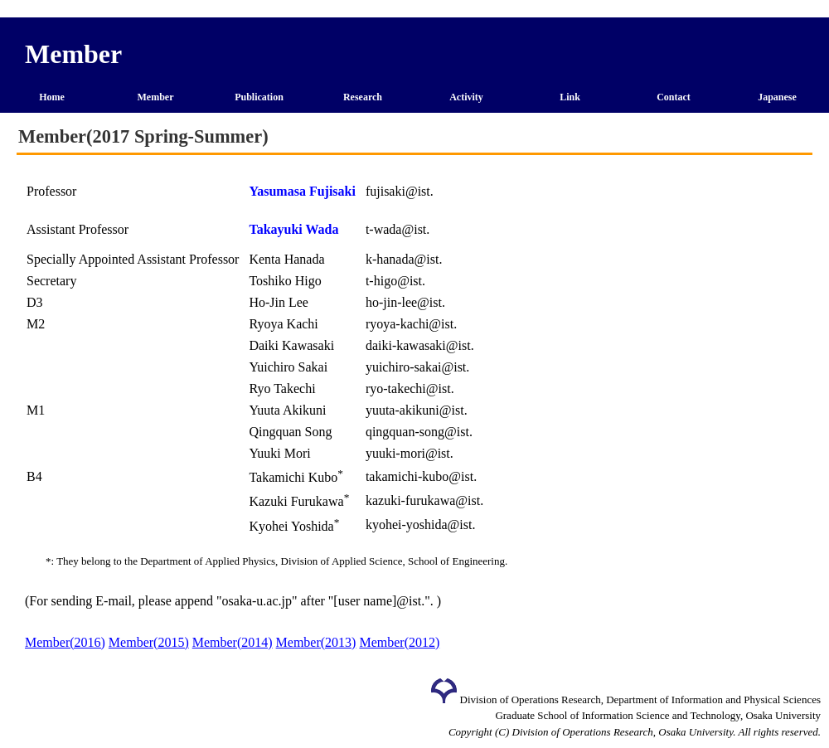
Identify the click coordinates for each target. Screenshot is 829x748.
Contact (674, 97)
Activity (466, 97)
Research (362, 97)
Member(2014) (232, 642)
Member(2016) (65, 642)
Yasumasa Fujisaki (302, 191)
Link (570, 97)
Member (156, 97)
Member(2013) (316, 642)
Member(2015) (149, 642)
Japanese (777, 97)
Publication (259, 97)
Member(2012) (399, 642)
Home (52, 97)
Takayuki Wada (293, 229)
